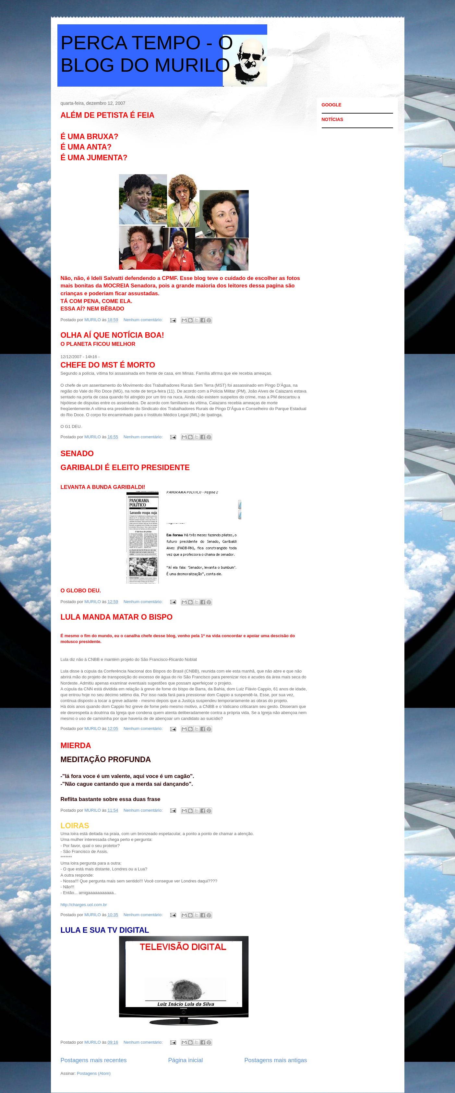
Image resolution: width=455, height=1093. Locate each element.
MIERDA (76, 745)
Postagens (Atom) (94, 1073)
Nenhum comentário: (144, 319)
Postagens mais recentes (94, 1060)
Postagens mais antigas (275, 1060)
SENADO (77, 453)
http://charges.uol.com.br (84, 904)
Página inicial (185, 1060)
